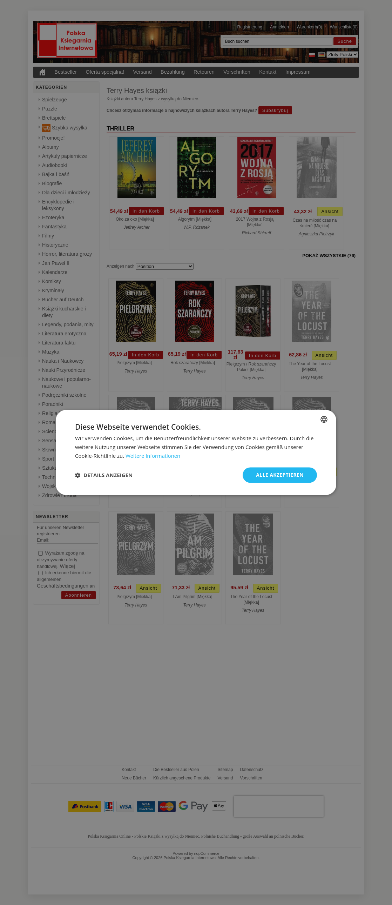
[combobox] (323, 419)
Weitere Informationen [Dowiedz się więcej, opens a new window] (153, 455)
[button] (104, 475)
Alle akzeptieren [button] (280, 474)
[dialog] (196, 452)
